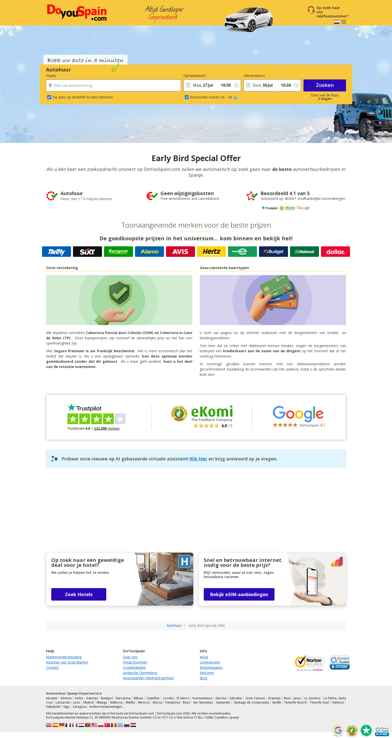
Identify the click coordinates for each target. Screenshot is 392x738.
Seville (276, 702)
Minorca (144, 702)
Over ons (130, 657)
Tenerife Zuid (319, 702)
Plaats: (51, 75)
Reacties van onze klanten (67, 662)
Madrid (88, 702)
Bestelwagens (211, 667)
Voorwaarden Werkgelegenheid (148, 678)
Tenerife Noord (295, 702)
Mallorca (116, 702)
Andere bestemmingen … (107, 707)
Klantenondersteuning (64, 657)
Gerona (221, 698)
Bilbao (138, 698)
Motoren (207, 672)
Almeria (66, 698)
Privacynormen (135, 662)
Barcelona (123, 698)
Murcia (157, 702)
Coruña (168, 698)
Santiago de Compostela (251, 702)
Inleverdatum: (255, 75)
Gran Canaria (255, 698)
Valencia (338, 702)
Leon (76, 702)
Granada (274, 698)
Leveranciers (210, 662)
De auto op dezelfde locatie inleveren (82, 97)
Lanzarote (63, 702)
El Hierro (183, 698)
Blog (203, 678)
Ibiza (287, 698)
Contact (52, 667)
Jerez (297, 698)
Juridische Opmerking (140, 672)
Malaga (102, 702)
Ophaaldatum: (195, 75)
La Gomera (312, 698)
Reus (186, 702)
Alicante (51, 698)
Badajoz (107, 698)
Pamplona (172, 702)
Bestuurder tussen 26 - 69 (213, 97)
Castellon (153, 698)
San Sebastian (203, 702)
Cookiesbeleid (134, 667)
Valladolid (53, 707)
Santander (223, 702)
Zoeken (325, 85)
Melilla (130, 702)
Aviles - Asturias (86, 698)
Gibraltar (236, 698)
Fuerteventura (202, 698)
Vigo (66, 707)
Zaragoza (79, 707)
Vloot (204, 657)
